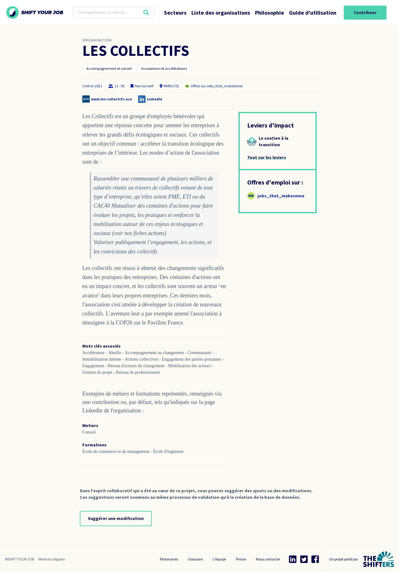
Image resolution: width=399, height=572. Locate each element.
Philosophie (269, 12)
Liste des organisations (220, 12)
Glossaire (195, 559)
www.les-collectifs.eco (111, 99)
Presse (241, 559)
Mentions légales (51, 559)
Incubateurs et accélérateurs (164, 68)
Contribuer (365, 12)
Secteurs (175, 12)
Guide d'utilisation (312, 12)
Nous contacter (268, 559)
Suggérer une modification (116, 518)
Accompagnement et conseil (109, 68)
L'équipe (219, 559)
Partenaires (169, 559)
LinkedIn (154, 99)
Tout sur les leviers (266, 157)
